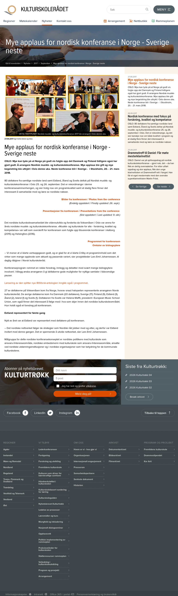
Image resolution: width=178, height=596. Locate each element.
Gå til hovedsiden (13, 61)
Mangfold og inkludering (51, 519)
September (45, 61)
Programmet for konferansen (104, 239)
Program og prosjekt (49, 568)
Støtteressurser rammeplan (52, 554)
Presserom (79, 465)
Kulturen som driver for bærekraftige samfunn (50, 472)
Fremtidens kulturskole (50, 465)
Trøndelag (8, 485)
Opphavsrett (45, 531)
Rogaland (8, 471)
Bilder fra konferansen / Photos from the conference (90, 197)
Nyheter (48, 19)
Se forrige (141, 184)
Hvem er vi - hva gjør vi (85, 447)
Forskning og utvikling (50, 459)
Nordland (8, 465)
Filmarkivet (114, 459)
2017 (36, 61)
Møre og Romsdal (12, 459)
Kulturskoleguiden (48, 496)
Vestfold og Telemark (13, 491)
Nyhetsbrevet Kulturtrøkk (51, 501)
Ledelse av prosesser (49, 507)
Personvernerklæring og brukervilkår (97, 592)
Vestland (7, 497)
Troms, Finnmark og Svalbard (13, 478)
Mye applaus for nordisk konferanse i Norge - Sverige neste (79, 61)
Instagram (65, 411)
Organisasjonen (82, 453)
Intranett (38, 592)
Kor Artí (148, 459)
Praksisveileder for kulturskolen (48, 547)
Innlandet (8, 453)
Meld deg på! (83, 392)
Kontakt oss (65, 19)
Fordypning (44, 453)
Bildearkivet (115, 453)
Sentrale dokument (83, 477)
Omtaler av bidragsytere (106, 243)
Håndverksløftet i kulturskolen (47, 480)
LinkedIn (39, 411)
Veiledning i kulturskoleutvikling (48, 561)
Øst (5, 503)
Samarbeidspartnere (84, 471)
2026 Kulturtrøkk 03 (140, 379)
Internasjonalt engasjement (87, 459)
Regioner (9, 19)
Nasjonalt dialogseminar (51, 525)
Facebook (13, 411)
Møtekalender (29, 19)
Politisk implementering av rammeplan (52, 539)
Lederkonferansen (48, 447)
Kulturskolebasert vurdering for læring (52, 489)
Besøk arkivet (137, 395)
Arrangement (45, 574)
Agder (6, 447)
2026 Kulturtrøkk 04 (140, 373)
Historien (78, 483)
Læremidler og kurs (48, 513)
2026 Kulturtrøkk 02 (140, 385)
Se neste (162, 184)
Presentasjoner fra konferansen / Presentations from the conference (81, 209)
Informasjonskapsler (16, 592)
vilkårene (91, 384)
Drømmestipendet (153, 453)
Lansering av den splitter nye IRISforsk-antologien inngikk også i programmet (46, 281)
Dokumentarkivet (117, 447)
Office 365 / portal (60, 592)
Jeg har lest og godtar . (78, 384)
